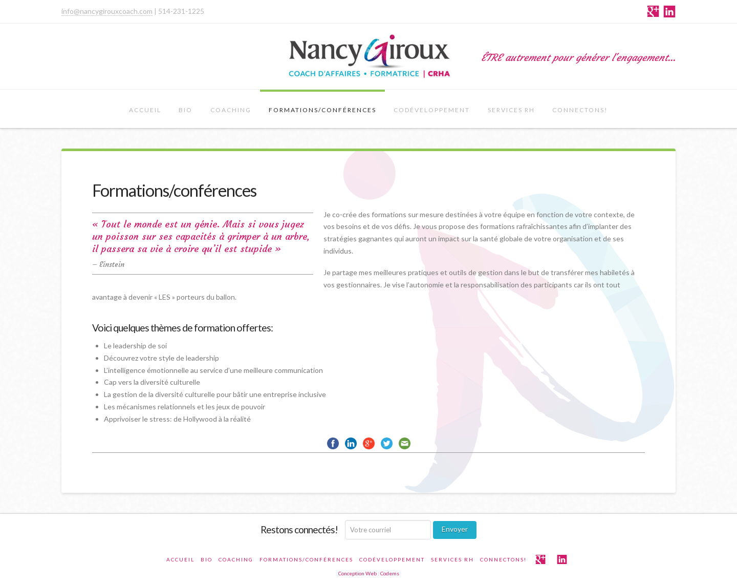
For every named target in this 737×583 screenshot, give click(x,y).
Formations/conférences (322, 110)
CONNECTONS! (580, 110)
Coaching (230, 110)
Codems (389, 573)
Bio (185, 110)
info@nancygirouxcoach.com (107, 11)
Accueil (145, 110)
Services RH (511, 110)
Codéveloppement (432, 110)
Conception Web (357, 573)
